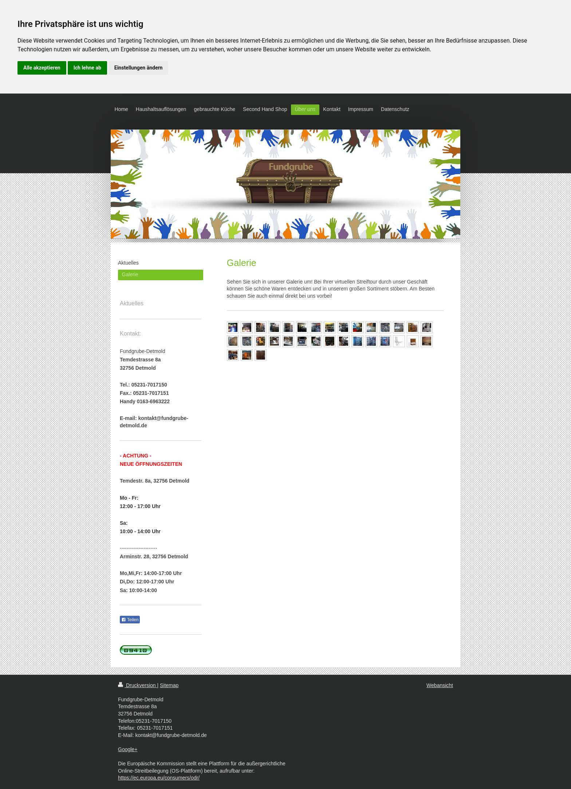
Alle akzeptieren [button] (41, 68)
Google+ (127, 749)
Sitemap (169, 685)
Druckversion (137, 685)
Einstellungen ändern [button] (138, 68)
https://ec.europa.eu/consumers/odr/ (159, 778)
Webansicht (439, 685)
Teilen (129, 619)
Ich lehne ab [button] (87, 68)
